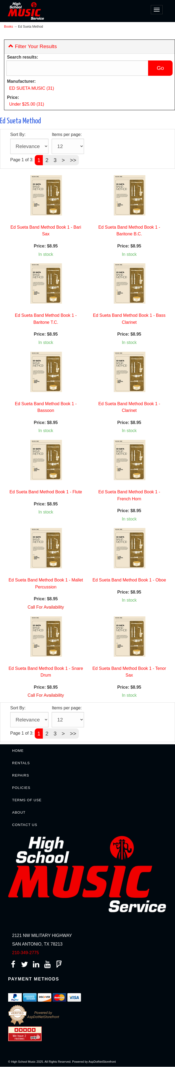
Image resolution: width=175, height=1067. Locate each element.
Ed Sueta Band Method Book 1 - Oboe (129, 580)
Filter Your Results (32, 46)
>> (73, 160)
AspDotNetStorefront (102, 1061)
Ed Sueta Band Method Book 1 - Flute (45, 492)
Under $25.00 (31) (26, 104)
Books (8, 26)
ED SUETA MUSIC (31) (31, 88)
